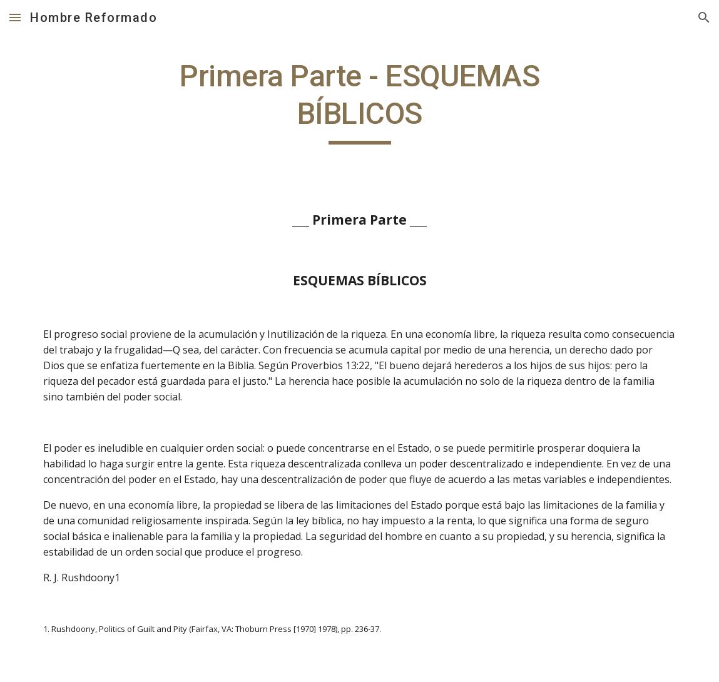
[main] (359, 101)
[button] (15, 17)
